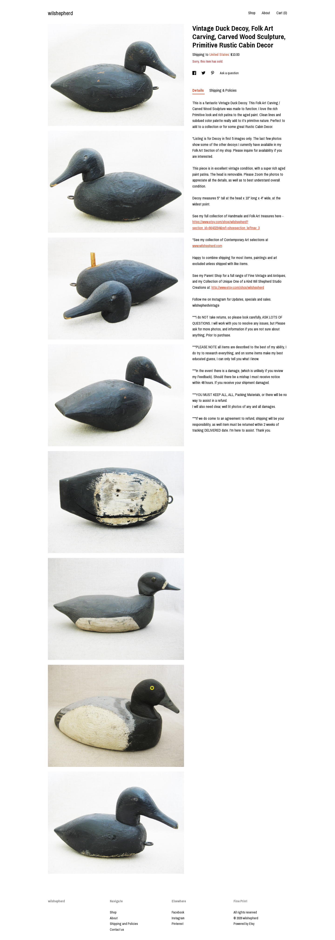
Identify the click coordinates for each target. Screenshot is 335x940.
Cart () (281, 12)
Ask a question (229, 73)
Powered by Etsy (244, 924)
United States (219, 54)
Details (198, 90)
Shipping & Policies (223, 90)
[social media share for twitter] (203, 73)
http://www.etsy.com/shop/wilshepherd (237, 287)
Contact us (117, 929)
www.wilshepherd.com (207, 245)
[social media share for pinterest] (213, 73)
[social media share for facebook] (194, 73)
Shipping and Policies (124, 924)
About (266, 12)
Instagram (178, 918)
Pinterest (177, 924)
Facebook (178, 912)
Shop (251, 12)
